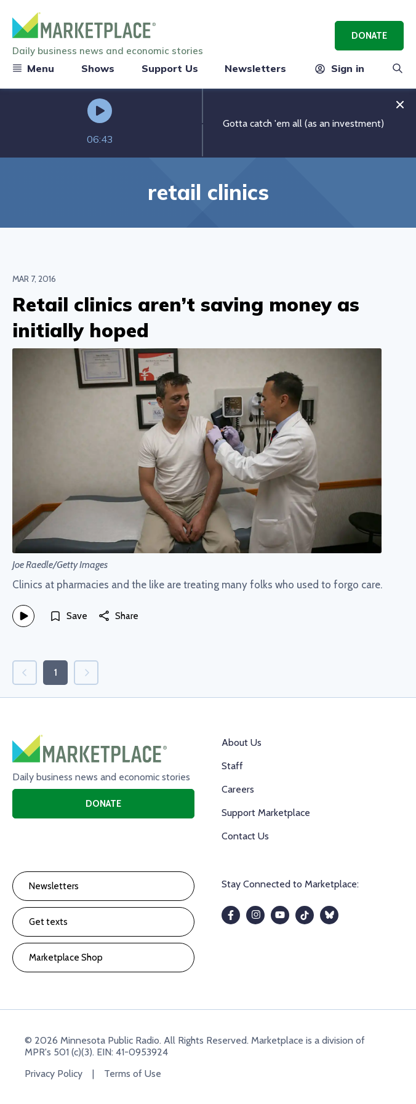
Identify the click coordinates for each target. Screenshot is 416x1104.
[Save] (68, 616)
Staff (232, 766)
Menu (33, 68)
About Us (242, 742)
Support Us (170, 68)
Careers (238, 789)
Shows (97, 68)
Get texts (48, 921)
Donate (369, 35)
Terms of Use (132, 1073)
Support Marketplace (266, 812)
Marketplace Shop (66, 957)
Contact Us (245, 836)
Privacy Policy (53, 1073)
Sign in (338, 68)
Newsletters (255, 68)
